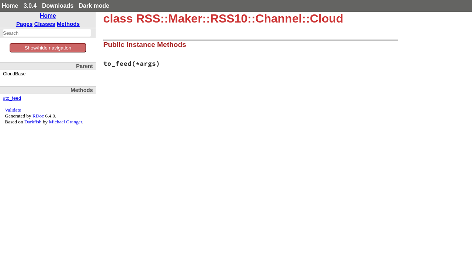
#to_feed (12, 98)
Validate (13, 110)
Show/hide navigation (48, 48)
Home (10, 6)
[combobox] (47, 33)
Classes (44, 24)
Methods (68, 24)
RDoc (38, 116)
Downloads (57, 6)
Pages (24, 24)
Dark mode (94, 6)
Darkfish (33, 122)
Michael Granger (65, 122)
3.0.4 (30, 6)
